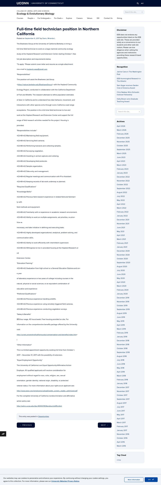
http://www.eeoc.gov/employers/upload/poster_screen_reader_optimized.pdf (47, 391)
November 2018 (123, 344)
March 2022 (121, 208)
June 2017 (121, 411)
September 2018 (123, 352)
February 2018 (122, 380)
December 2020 (123, 251)
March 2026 (121, 130)
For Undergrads (44, 18)
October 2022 (122, 184)
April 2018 (121, 372)
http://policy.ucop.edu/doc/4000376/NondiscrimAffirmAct (39, 406)
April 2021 (121, 235)
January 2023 (122, 173)
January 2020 (122, 294)
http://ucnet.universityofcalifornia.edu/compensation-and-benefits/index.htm (46, 335)
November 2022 (123, 181)
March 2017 (121, 422)
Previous (26, 425)
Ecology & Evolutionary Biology (35, 13)
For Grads (58, 18)
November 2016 (123, 434)
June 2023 (121, 157)
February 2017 (122, 426)
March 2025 (121, 153)
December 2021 (123, 220)
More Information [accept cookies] (134, 480)
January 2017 (122, 430)
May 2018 (120, 368)
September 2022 (123, 188)
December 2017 (123, 387)
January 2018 (122, 383)
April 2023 (121, 161)
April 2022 (121, 204)
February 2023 (122, 169)
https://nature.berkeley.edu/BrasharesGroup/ (35, 85)
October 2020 (122, 259)
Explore (69, 18)
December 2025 (123, 138)
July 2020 (121, 270)
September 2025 (123, 149)
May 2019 (120, 321)
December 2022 (123, 177)
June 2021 (121, 227)
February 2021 (122, 243)
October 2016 (122, 438)
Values (89, 18)
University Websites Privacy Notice (65, 481)
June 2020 (121, 274)
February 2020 (122, 290)
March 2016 (121, 446)
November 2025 (123, 142)
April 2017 (121, 419)
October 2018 (122, 348)
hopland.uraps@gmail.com (37, 69)
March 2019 (121, 329)
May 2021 (120, 231)
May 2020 (121, 278)
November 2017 (123, 391)
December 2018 (123, 340)
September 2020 (123, 262)
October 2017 (122, 395)
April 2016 (121, 442)
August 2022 (122, 192)
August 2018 (122, 356)
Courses (20, 18)
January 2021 (122, 247)
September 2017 (123, 399)
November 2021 (123, 224)
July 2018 (120, 360)
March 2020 (121, 286)
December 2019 (123, 298)
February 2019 (122, 333)
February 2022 (122, 212)
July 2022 (121, 196)
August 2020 (122, 266)
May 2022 (121, 200)
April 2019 (121, 325)
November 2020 (123, 255)
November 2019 (123, 302)
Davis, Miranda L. (49, 38)
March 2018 (121, 376)
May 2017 (120, 415)
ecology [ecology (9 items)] (119, 460)
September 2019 (123, 309)
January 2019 (122, 337)
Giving (119, 18)
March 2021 (121, 239)
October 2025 (122, 146)
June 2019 (121, 317)
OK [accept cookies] (151, 480)
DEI (98, 18)
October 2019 (122, 305)
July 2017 (120, 407)
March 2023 (121, 165)
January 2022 (122, 216)
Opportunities (43, 416)
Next (104, 425)
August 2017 (121, 403)
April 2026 (121, 126)
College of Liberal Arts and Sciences (33, 11)
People (30, 18)
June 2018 (121, 364)
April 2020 (121, 282)
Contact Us (108, 18)
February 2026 (122, 134)
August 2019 (122, 313)
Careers (79, 18)
